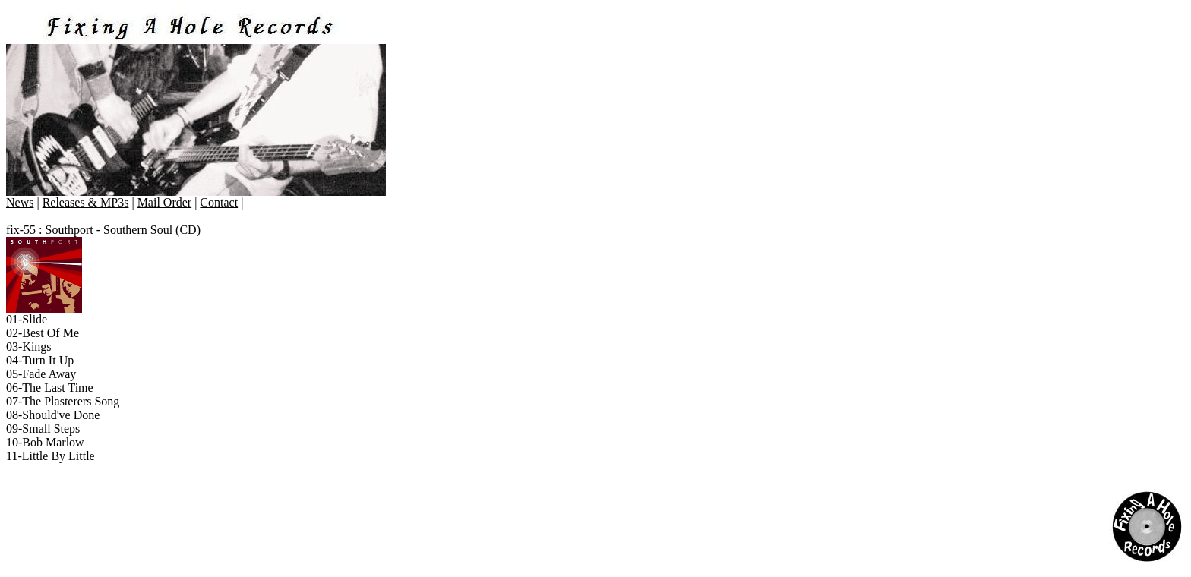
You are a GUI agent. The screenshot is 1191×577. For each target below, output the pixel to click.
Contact (219, 202)
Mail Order (164, 202)
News (19, 202)
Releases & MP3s (86, 202)
